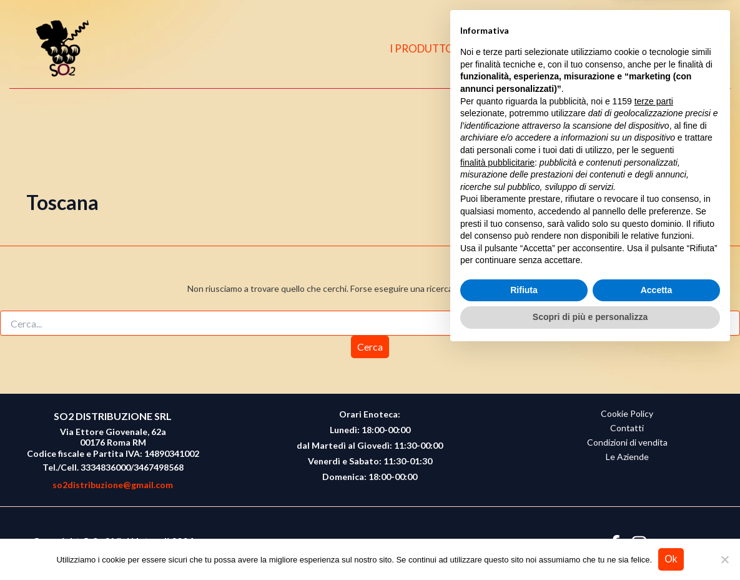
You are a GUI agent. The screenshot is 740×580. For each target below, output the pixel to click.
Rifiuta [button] (524, 519)
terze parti (653, 330)
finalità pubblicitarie (497, 391)
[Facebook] (652, 49)
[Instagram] (676, 49)
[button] (703, 49)
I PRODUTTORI (434, 48)
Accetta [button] (657, 519)
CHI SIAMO (519, 48)
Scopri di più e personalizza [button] (590, 546)
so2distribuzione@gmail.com (112, 484)
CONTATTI (593, 48)
